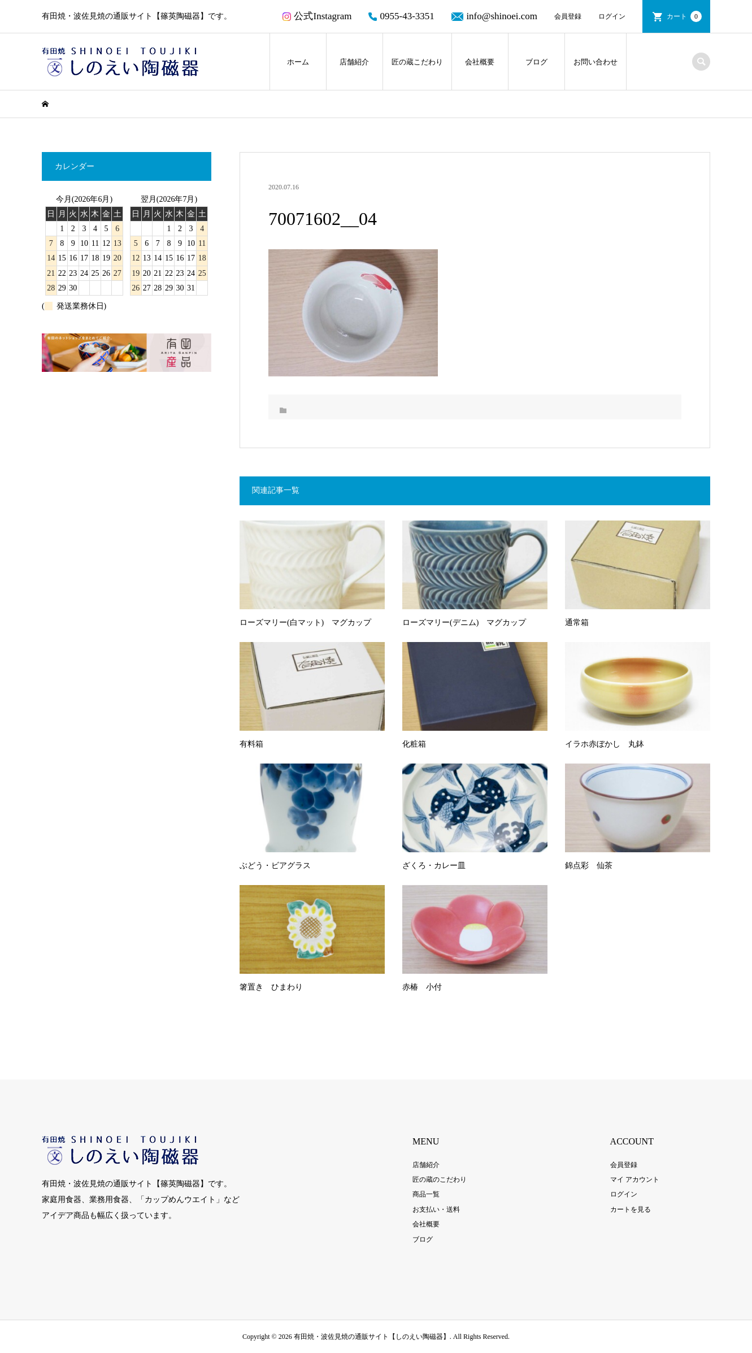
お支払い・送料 (436, 1209)
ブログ (536, 62)
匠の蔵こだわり (417, 62)
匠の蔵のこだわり (439, 1179)
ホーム (298, 62)
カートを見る (630, 1209)
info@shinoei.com (494, 16)
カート (684, 16)
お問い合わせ (595, 62)
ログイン (611, 16)
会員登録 (567, 16)
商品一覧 (426, 1194)
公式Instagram (316, 16)
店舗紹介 (354, 62)
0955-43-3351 (401, 16)
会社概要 (479, 62)
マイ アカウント (634, 1179)
